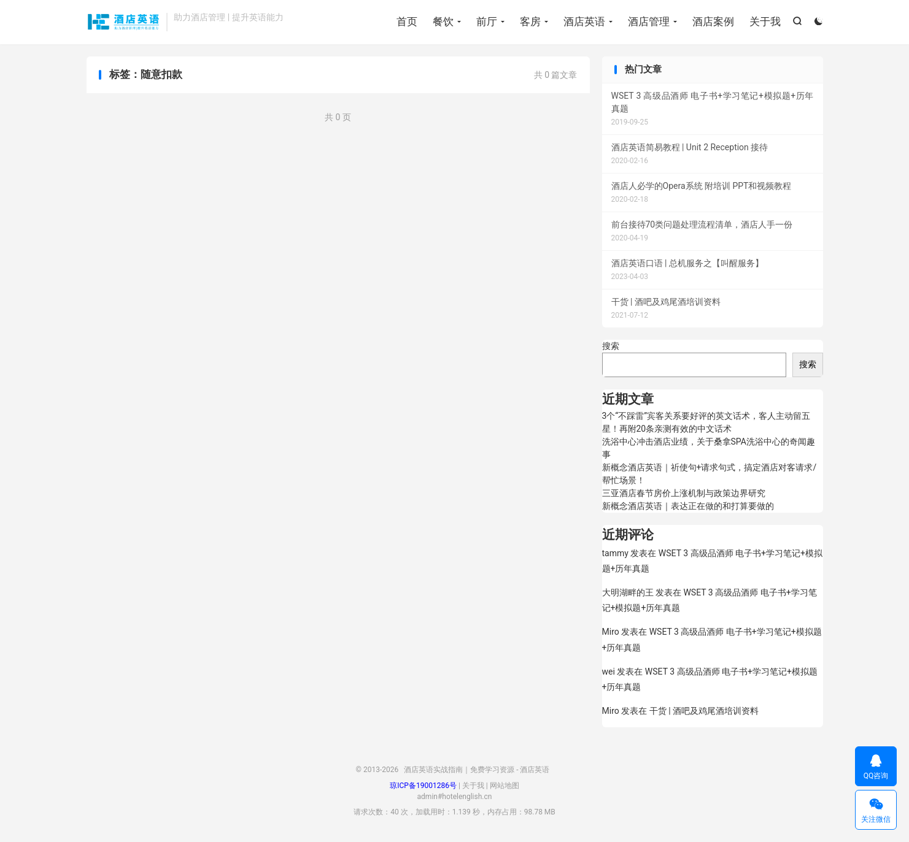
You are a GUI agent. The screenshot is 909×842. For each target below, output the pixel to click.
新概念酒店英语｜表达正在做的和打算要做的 (688, 506)
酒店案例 (713, 21)
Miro (610, 632)
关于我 (765, 21)
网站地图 (504, 785)
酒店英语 (584, 21)
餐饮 (443, 21)
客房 (530, 21)
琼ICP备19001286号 (423, 785)
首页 (406, 21)
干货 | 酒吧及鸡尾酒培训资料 (704, 711)
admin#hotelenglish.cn (454, 796)
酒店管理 (649, 21)
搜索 (610, 346)
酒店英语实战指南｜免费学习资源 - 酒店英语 (124, 22)
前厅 (486, 21)
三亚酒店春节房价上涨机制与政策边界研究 (683, 493)
